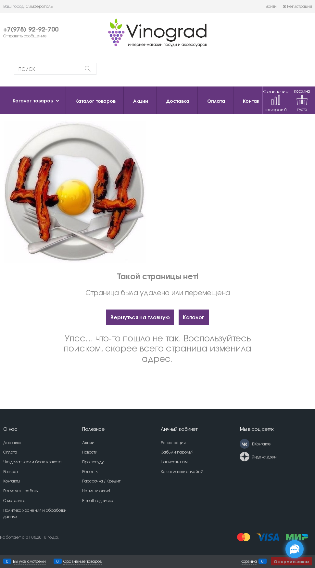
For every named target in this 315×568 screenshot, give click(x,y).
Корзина (249, 561)
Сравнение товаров (275, 100)
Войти (271, 6)
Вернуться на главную (140, 317)
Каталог (194, 317)
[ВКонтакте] (244, 444)
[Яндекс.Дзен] (244, 457)
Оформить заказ (291, 561)
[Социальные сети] (294, 549)
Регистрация (297, 6)
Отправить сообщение (25, 36)
